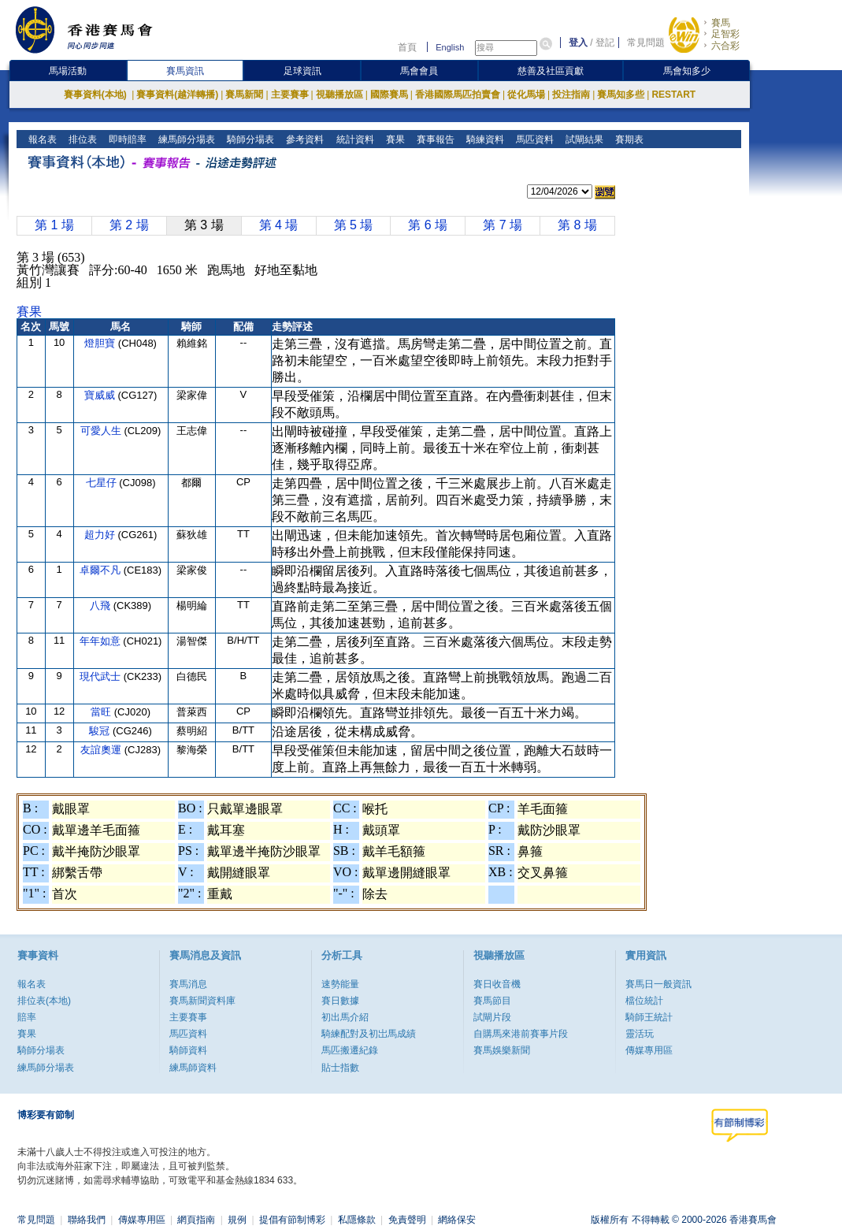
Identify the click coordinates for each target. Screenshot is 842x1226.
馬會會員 (419, 70)
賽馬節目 (492, 1000)
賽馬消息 (188, 984)
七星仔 (103, 483)
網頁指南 (196, 1219)
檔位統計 (644, 1000)
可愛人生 (102, 431)
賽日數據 (340, 1000)
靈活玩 (639, 1033)
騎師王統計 (649, 1017)
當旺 (102, 712)
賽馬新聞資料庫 (202, 1000)
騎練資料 (483, 139)
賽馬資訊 (185, 70)
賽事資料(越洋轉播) (177, 94)
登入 (578, 42)
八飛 (101, 605)
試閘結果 (582, 139)
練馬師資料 (193, 1067)
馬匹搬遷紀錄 (349, 1050)
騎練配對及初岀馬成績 (368, 1033)
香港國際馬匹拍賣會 (457, 94)
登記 (604, 42)
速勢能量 (340, 984)
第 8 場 (577, 225)
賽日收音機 (497, 984)
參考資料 (304, 139)
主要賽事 (290, 94)
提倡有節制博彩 (292, 1219)
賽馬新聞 (244, 94)
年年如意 (102, 641)
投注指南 (571, 94)
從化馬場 (526, 94)
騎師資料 (188, 1050)
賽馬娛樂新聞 (501, 1050)
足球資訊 (302, 70)
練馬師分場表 (185, 139)
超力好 (101, 535)
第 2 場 (129, 225)
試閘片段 (492, 1017)
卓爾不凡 (102, 570)
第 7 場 (502, 225)
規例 (237, 1219)
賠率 (26, 1017)
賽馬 (720, 22)
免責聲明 (407, 1219)
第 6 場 (427, 225)
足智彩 (725, 33)
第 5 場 (353, 225)
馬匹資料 (533, 139)
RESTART (673, 94)
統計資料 (353, 139)
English (450, 47)
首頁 (407, 47)
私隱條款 (357, 1219)
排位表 (81, 139)
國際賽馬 (389, 94)
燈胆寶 (101, 343)
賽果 (393, 139)
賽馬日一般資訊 (658, 984)
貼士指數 (340, 1067)
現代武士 (102, 676)
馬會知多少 (686, 70)
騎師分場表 (249, 139)
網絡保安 (457, 1219)
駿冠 (101, 731)
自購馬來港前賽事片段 (520, 1033)
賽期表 (627, 139)
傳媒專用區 (649, 1050)
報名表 (41, 139)
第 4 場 (279, 225)
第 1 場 (54, 225)
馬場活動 (68, 70)
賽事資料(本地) (96, 94)
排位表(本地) (44, 1000)
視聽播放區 (339, 94)
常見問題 (646, 42)
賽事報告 (434, 139)
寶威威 (101, 395)
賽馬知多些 (620, 94)
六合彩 (725, 45)
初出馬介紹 (345, 1017)
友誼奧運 (102, 750)
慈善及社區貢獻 (550, 70)
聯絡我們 (87, 1219)
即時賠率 (126, 139)
